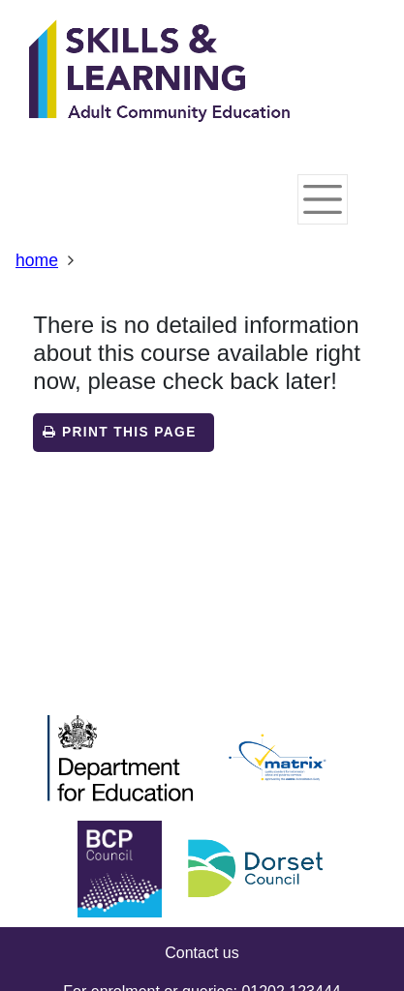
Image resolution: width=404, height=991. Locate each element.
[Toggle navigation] (322, 199)
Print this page (119, 432)
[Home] (160, 72)
